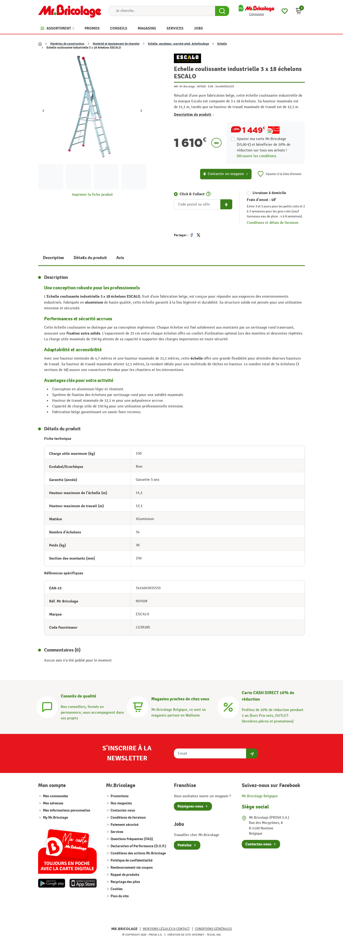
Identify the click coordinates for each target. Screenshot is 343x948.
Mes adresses (53, 803)
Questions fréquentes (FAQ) (131, 839)
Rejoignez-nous (190, 806)
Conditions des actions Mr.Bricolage (138, 853)
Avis (120, 258)
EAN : (211, 86)
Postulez (184, 845)
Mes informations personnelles (66, 810)
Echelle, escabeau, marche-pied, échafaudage (178, 44)
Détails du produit (90, 258)
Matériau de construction (67, 44)
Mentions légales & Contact (166, 929)
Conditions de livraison (128, 817)
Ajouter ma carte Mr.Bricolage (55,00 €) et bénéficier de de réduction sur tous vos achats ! (263, 145)
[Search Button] (222, 11)
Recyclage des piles (125, 882)
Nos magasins (121, 803)
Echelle (222, 44)
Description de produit (194, 114)
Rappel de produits (124, 875)
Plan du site (119, 896)
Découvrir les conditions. (257, 156)
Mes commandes (55, 796)
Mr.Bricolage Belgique (260, 796)
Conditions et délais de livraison (272, 223)
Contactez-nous (122, 810)
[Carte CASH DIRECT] (228, 706)
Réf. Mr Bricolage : (185, 86)
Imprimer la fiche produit (92, 194)
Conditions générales (213, 929)
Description (53, 258)
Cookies (116, 889)
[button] (299, 11)
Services (116, 832)
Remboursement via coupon (131, 867)
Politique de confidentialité (131, 860)
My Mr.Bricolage (55, 817)
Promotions (119, 796)
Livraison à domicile (269, 193)
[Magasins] (138, 706)
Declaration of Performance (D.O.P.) (138, 846)
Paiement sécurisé (124, 825)
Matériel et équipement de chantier (116, 44)
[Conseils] (47, 706)
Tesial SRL (214, 934)
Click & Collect (192, 194)
